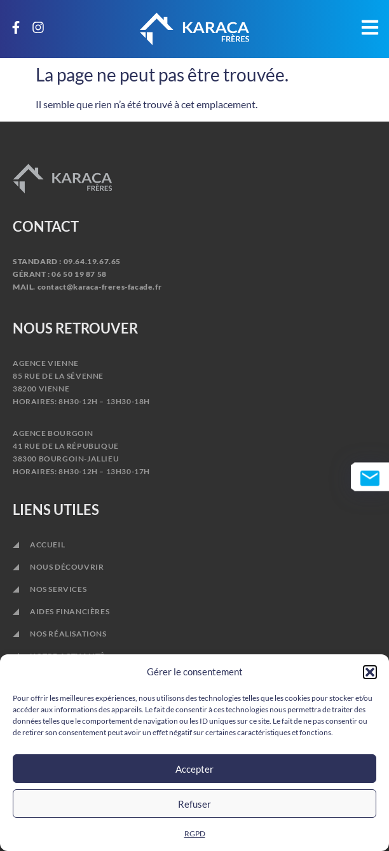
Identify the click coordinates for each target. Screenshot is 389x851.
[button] (370, 672)
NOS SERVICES (61, 589)
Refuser (194, 804)
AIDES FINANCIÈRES (69, 611)
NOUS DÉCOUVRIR (67, 567)
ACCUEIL (47, 544)
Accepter (194, 769)
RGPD (194, 833)
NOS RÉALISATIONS (68, 633)
